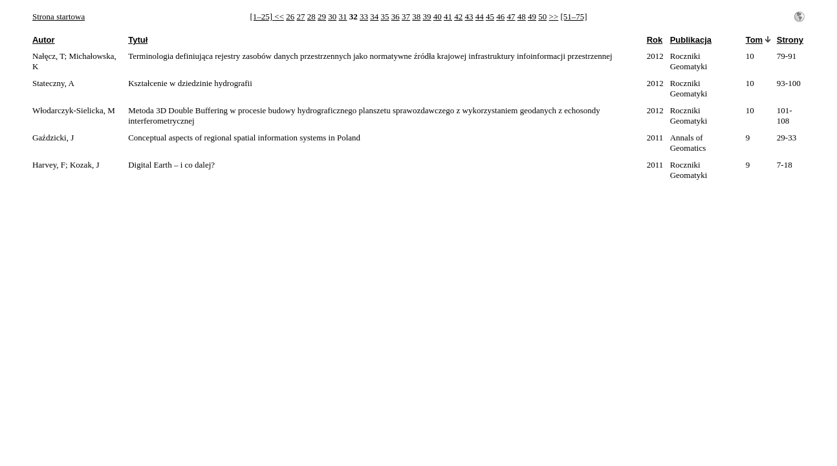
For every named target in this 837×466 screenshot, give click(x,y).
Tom (754, 40)
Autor (43, 40)
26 (290, 16)
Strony (790, 40)
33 (364, 16)
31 (343, 16)
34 (374, 16)
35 (385, 16)
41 (448, 16)
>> (554, 16)
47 (511, 16)
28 (311, 16)
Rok (655, 40)
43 (469, 16)
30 (332, 16)
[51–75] (573, 16)
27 (301, 16)
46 (500, 16)
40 (437, 16)
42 (458, 16)
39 (427, 16)
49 (532, 16)
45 (490, 16)
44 (479, 16)
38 (416, 16)
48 (521, 16)
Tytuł (137, 40)
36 (395, 16)
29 (322, 16)
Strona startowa (58, 16)
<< (279, 16)
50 (542, 16)
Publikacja (691, 40)
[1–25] (262, 16)
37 (406, 16)
